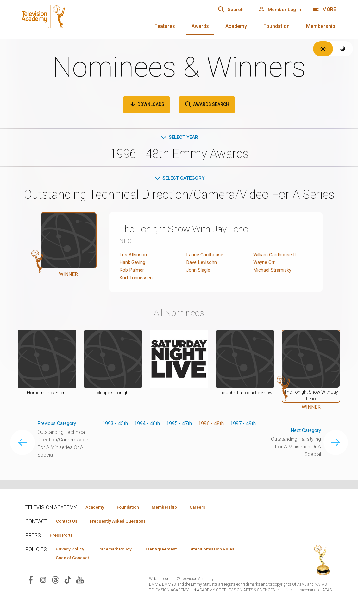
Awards (200, 26)
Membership (320, 26)
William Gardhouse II (276, 256)
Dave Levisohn (202, 263)
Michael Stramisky (273, 271)
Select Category (179, 179)
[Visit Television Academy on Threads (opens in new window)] (55, 581)
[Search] (225, 9)
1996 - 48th (211, 424)
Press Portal (64, 535)
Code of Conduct (74, 559)
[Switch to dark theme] (343, 48)
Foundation (276, 26)
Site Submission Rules (225, 549)
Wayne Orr (264, 263)
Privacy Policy (71, 549)
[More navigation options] (324, 9)
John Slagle (199, 271)
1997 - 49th (243, 424)
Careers (209, 507)
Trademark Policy (119, 549)
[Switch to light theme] (323, 48)
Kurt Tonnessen (136, 279)
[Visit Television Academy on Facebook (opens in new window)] (30, 581)
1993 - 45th (115, 424)
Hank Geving (133, 263)
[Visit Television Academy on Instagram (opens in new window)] (43, 581)
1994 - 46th (147, 424)
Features (164, 26)
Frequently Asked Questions (123, 521)
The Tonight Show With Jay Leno (190, 230)
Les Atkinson (133, 256)
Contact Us (68, 521)
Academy (236, 26)
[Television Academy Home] (69, 19)
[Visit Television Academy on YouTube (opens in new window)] (80, 581)
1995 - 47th (179, 424)
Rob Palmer (132, 271)
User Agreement (170, 549)
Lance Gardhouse (205, 256)
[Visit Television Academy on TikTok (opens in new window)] (67, 581)
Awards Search (207, 104)
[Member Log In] (277, 9)
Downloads (146, 104)
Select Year (179, 137)
